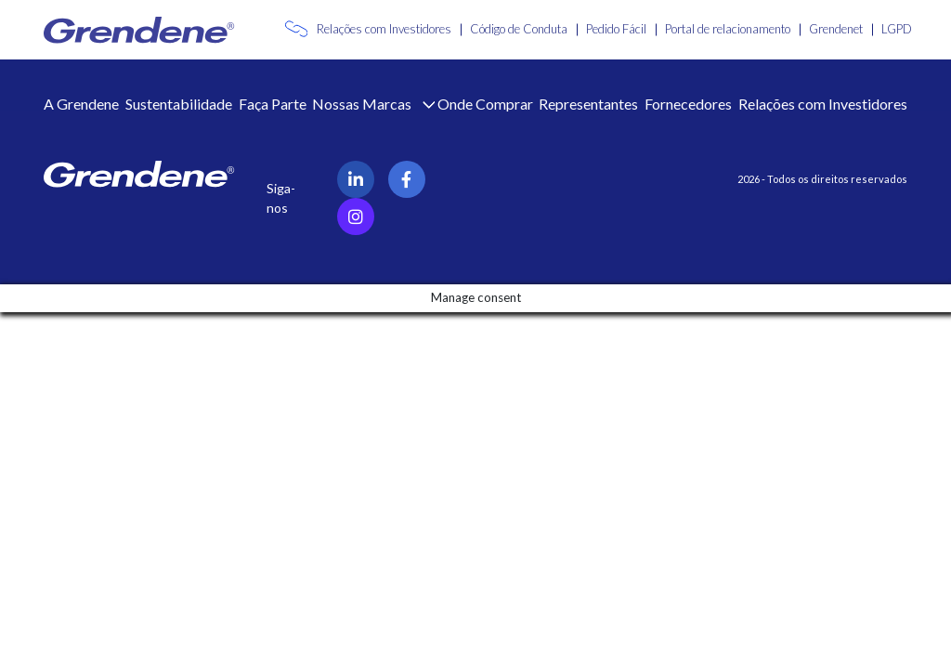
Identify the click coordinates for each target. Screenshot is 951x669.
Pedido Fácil (616, 28)
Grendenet (836, 28)
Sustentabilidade (178, 103)
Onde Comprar (485, 103)
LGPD (896, 28)
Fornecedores (688, 103)
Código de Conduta (518, 28)
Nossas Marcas (363, 103)
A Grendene (81, 103)
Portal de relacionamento (727, 28)
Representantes (588, 103)
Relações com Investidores (384, 28)
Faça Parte (272, 103)
